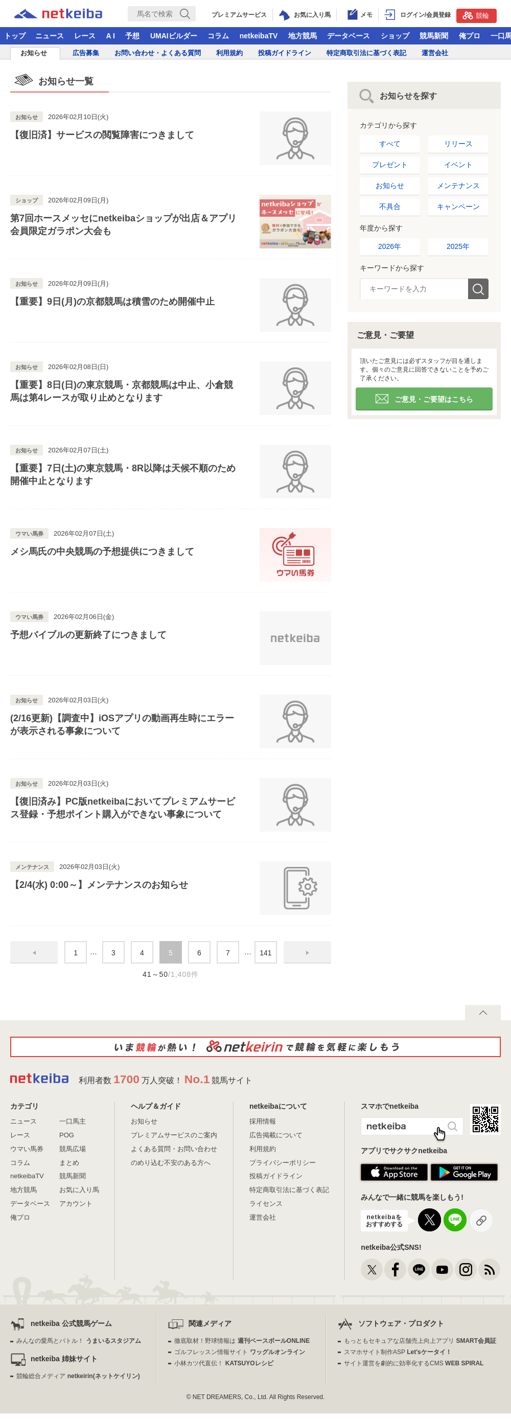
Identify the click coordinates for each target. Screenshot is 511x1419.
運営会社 (435, 53)
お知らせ (33, 53)
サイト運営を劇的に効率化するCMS (413, 1363)
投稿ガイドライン (284, 53)
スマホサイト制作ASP (398, 1352)
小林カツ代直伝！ (223, 1363)
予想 (132, 36)
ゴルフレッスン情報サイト (239, 1352)
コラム (218, 36)
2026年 (389, 246)
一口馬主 (72, 1121)
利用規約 (229, 53)
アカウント (75, 1203)
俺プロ (469, 36)
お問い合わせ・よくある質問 (157, 53)
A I (110, 36)
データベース (348, 36)
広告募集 (86, 53)
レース (85, 36)
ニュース (49, 36)
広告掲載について (276, 1135)
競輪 (475, 15)
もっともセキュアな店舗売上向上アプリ (420, 1340)
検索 (478, 289)
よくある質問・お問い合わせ (174, 1149)
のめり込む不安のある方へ (171, 1162)
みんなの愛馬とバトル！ (78, 1340)
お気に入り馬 (79, 1190)
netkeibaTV (259, 36)
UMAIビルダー (173, 36)
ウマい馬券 (26, 1149)
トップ (15, 36)
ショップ (395, 36)
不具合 (390, 206)
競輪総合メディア (78, 1376)
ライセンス (266, 1203)
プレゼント (390, 165)
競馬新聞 (434, 36)
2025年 (458, 246)
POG (66, 1135)
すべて (390, 144)
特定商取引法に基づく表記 (366, 53)
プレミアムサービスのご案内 (174, 1135)
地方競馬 (302, 36)
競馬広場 (72, 1149)
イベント (458, 165)
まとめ (69, 1162)
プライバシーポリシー (282, 1162)
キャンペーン (458, 206)
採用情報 (262, 1121)
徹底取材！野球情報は (242, 1340)
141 (265, 953)
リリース (458, 144)
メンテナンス (458, 185)
